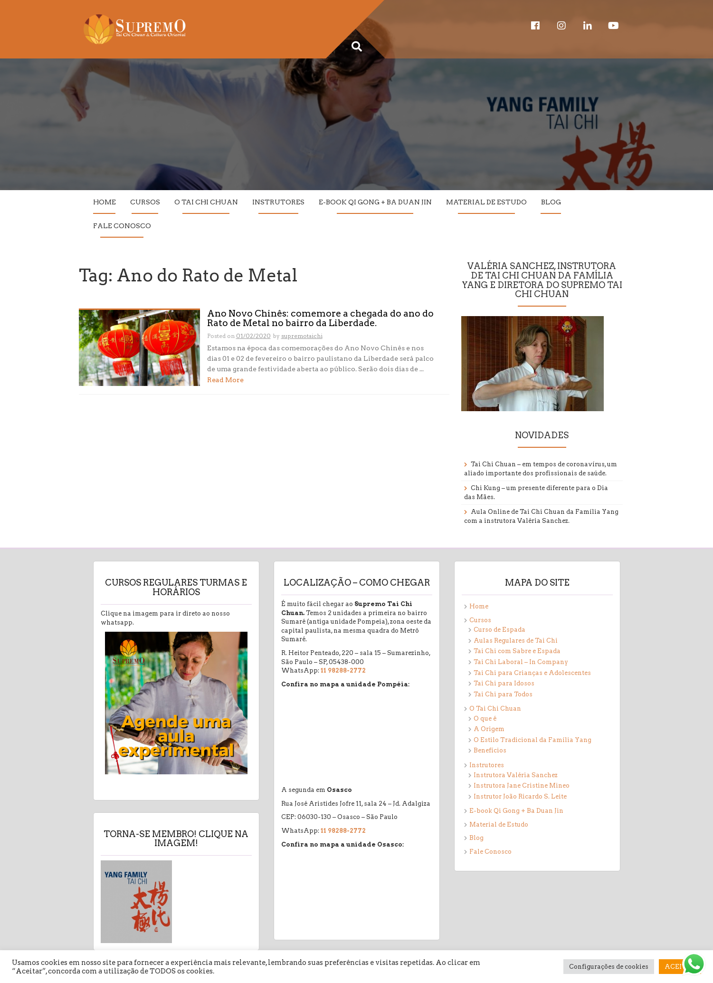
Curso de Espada (499, 629)
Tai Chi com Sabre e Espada (517, 651)
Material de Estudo (486, 202)
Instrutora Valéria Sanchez (516, 775)
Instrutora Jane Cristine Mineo (522, 785)
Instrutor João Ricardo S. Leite (520, 796)
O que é (485, 718)
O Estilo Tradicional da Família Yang (532, 739)
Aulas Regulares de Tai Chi (516, 640)
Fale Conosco (122, 226)
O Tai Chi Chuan (206, 202)
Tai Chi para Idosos (504, 683)
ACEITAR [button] (680, 966)
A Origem (489, 728)
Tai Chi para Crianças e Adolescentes (532, 672)
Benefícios (490, 750)
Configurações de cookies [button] (608, 966)
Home (104, 202)
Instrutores (278, 202)
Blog (551, 202)
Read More (225, 380)
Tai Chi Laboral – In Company (521, 661)
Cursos (145, 202)
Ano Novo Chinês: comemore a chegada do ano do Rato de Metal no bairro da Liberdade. (320, 319)
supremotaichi (302, 335)
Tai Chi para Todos (503, 694)
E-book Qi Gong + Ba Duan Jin (375, 202)
